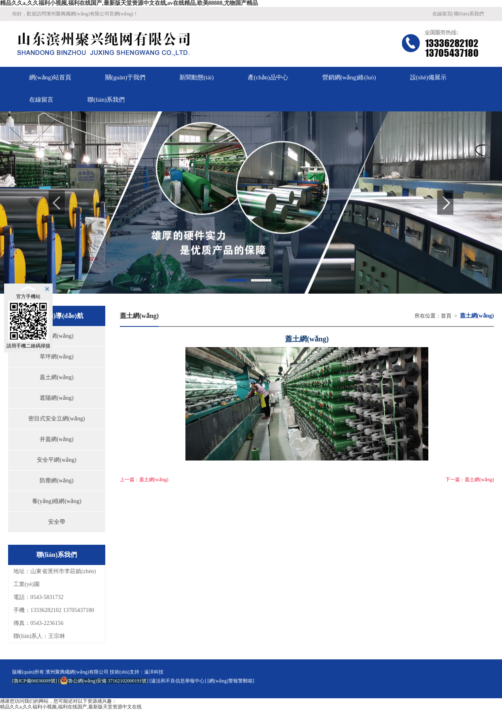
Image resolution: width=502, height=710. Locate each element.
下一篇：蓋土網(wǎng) (469, 479)
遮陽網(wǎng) (56, 398)
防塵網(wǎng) (56, 481)
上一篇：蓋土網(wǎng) (144, 479)
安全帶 (56, 522)
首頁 (446, 316)
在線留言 (442, 14)
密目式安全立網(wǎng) (56, 419)
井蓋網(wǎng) (56, 439)
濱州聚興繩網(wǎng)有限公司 (76, 672)
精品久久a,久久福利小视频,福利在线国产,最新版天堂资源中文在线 (71, 707)
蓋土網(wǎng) (56, 377)
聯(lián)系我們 (469, 14)
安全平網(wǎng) (56, 460)
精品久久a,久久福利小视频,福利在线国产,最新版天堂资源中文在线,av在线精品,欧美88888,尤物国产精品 (129, 3)
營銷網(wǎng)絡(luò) (349, 77)
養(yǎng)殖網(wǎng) (56, 501)
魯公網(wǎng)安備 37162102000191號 (103, 681)
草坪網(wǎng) (56, 357)
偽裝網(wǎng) (56, 336)
